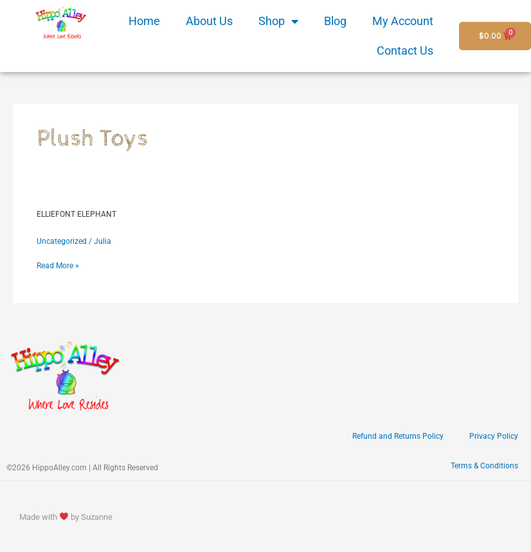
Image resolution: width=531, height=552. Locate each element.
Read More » (58, 264)
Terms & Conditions (484, 465)
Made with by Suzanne (66, 517)
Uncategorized (62, 241)
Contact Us (405, 50)
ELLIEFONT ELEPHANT (76, 214)
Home (144, 21)
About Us (209, 21)
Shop (278, 21)
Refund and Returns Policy (398, 436)
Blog (335, 21)
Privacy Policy (493, 436)
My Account (402, 21)
